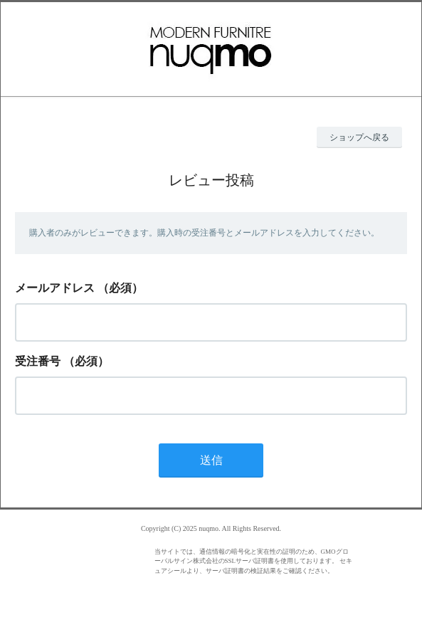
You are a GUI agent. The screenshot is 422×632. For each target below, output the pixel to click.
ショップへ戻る (359, 137)
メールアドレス (55, 288)
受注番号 (37, 361)
